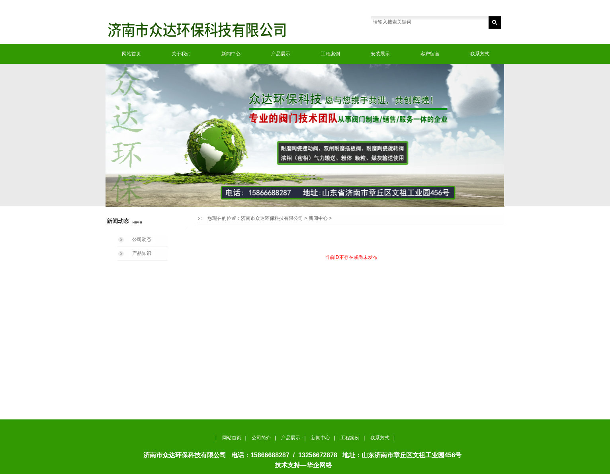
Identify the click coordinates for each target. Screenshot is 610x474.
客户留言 (430, 54)
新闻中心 (230, 54)
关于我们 (181, 54)
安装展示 (380, 54)
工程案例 (330, 54)
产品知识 (141, 253)
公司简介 (261, 438)
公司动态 (141, 239)
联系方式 (479, 54)
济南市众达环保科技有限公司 (272, 218)
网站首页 (131, 54)
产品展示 (280, 54)
